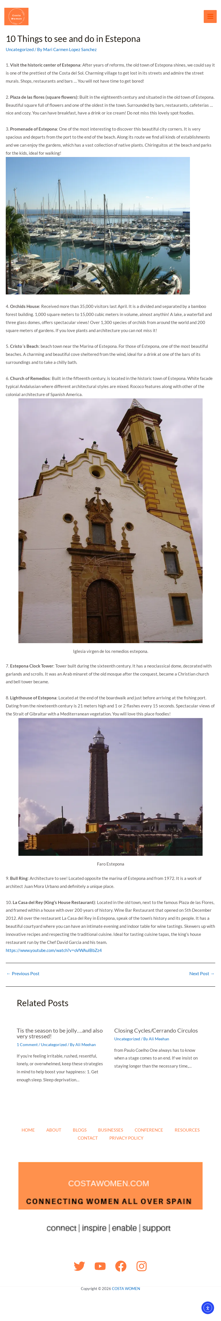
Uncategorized (20, 50)
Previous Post (22, 974)
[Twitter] (79, 1266)
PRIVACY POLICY (126, 1137)
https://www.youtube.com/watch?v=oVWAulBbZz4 (54, 951)
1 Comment (27, 1045)
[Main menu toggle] (210, 16)
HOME (28, 1130)
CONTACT (88, 1137)
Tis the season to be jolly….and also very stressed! (60, 1034)
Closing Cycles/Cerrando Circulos (156, 1031)
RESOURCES (187, 1130)
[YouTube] (100, 1266)
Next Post (202, 974)
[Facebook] (121, 1266)
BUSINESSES (110, 1130)
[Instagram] (141, 1266)
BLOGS (80, 1130)
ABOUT (53, 1130)
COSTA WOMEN (126, 1288)
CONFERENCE (149, 1130)
